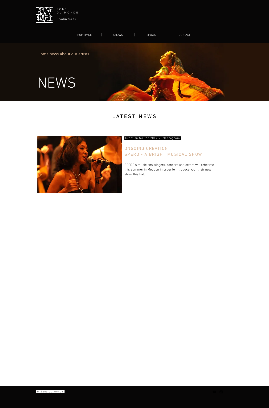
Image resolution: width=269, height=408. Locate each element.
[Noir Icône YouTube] (214, 392)
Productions (66, 19)
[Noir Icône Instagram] (221, 392)
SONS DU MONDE (68, 10)
